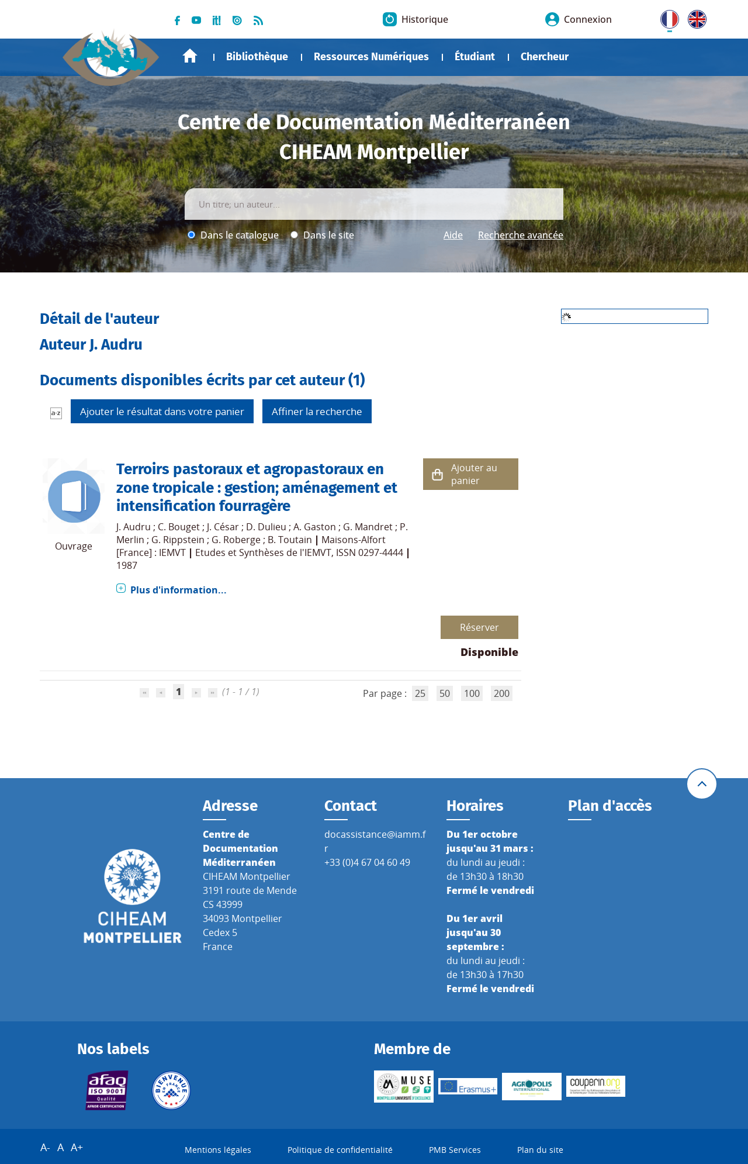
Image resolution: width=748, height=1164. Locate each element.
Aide (453, 235)
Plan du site (540, 1149)
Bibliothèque (257, 56)
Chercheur (545, 56)
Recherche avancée (520, 235)
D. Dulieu (266, 526)
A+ (77, 1147)
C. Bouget (179, 526)
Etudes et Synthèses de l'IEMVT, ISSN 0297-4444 (299, 552)
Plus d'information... (178, 589)
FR (665, 17)
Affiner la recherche (317, 411)
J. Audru (133, 526)
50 (444, 693)
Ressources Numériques (371, 56)
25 (420, 693)
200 (502, 693)
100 (472, 693)
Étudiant (475, 56)
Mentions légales (218, 1149)
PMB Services (455, 1149)
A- (45, 1147)
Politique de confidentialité (340, 1149)
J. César (223, 526)
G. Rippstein (178, 539)
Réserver (479, 627)
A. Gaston (314, 526)
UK (694, 17)
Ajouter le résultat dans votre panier (162, 411)
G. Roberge (236, 539)
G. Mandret (368, 526)
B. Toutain (290, 539)
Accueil (190, 56)
